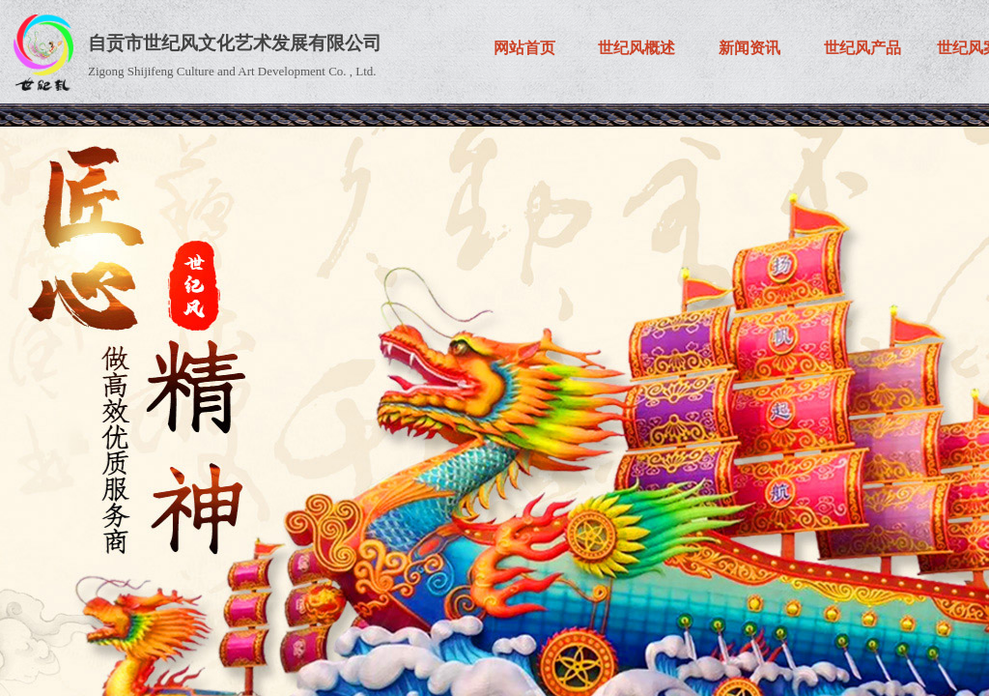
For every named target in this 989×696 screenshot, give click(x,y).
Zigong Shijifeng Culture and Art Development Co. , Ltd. (232, 71)
